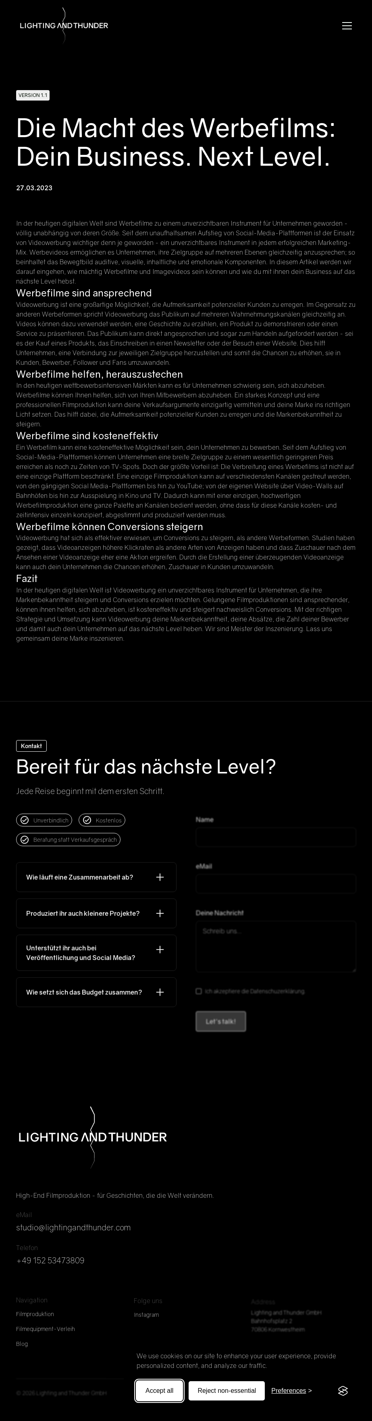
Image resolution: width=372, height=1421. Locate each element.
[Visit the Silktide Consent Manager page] (343, 1390)
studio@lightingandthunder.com (73, 1229)
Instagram (146, 1319)
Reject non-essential (226, 1390)
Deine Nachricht (220, 918)
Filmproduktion (35, 1318)
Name (205, 825)
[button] (345, 25)
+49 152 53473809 (50, 1262)
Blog (22, 1348)
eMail (204, 872)
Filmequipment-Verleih (45, 1333)
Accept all (159, 1390)
